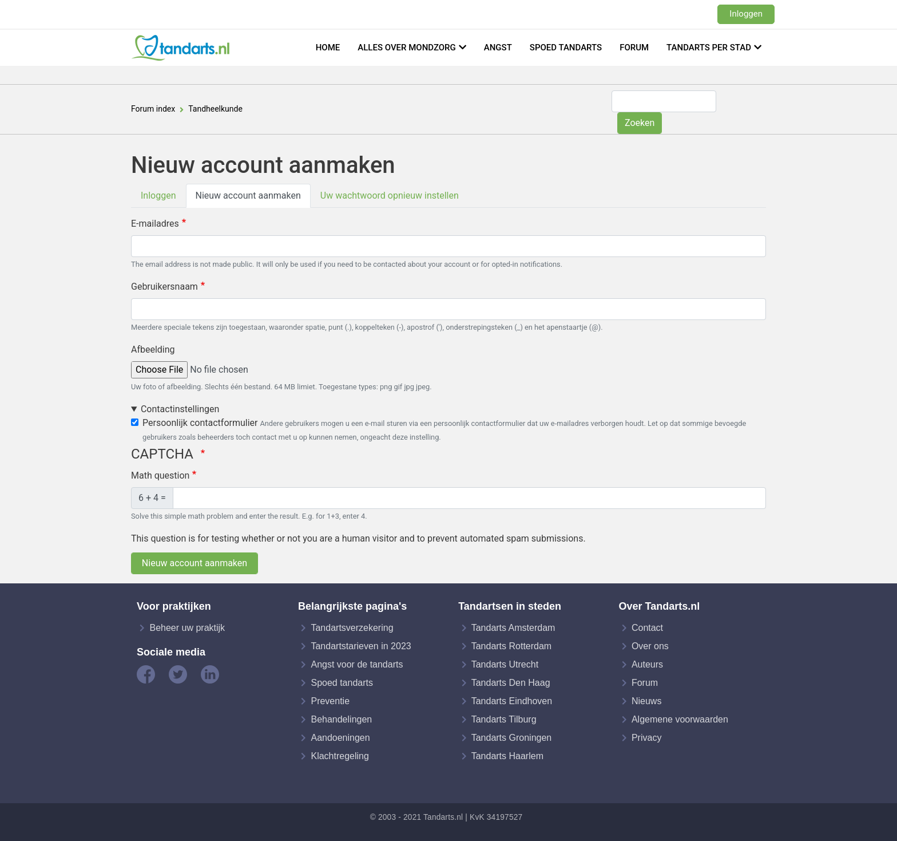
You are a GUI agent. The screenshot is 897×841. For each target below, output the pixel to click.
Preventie (330, 701)
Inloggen (746, 14)
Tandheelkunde (215, 108)
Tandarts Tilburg (504, 719)
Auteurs (647, 664)
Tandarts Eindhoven (511, 701)
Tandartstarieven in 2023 (361, 646)
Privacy (646, 738)
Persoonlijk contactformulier (199, 422)
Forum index (153, 108)
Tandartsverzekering (352, 628)
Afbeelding (153, 349)
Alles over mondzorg (407, 47)
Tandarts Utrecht (504, 664)
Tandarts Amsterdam (513, 628)
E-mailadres (155, 223)
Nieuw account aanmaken (248, 195)
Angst (498, 47)
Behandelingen (341, 719)
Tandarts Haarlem (507, 756)
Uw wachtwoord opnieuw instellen (389, 195)
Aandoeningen (340, 738)
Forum (634, 47)
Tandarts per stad (708, 47)
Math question (160, 475)
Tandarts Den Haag (510, 683)
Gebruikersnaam (164, 286)
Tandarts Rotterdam (511, 646)
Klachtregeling (339, 756)
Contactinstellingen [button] (180, 409)
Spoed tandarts (566, 47)
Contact (647, 628)
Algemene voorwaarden (680, 719)
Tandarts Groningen (511, 738)
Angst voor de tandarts (357, 664)
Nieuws (646, 701)
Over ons (650, 646)
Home (328, 47)
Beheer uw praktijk (187, 628)
